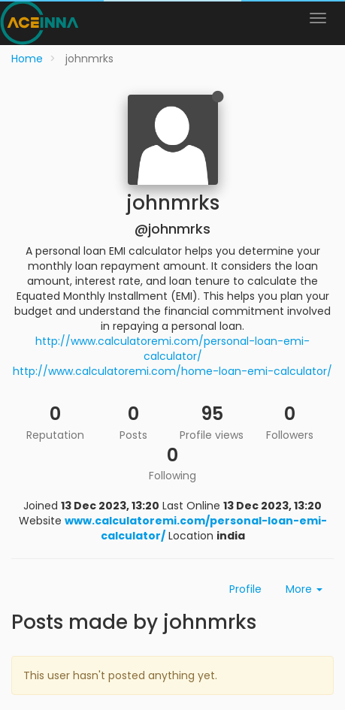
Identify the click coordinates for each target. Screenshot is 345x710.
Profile (245, 589)
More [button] (304, 589)
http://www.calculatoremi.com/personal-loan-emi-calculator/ (172, 349)
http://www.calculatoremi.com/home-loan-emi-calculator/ (172, 371)
